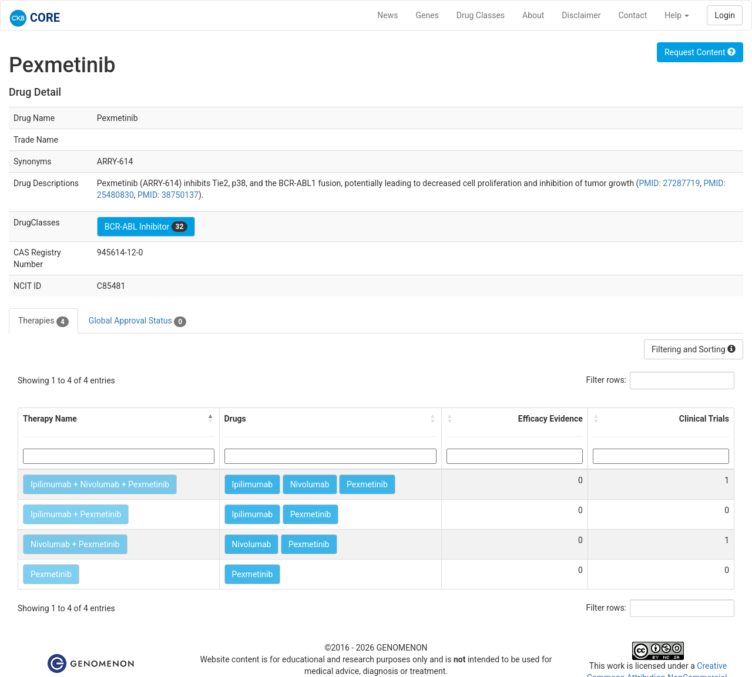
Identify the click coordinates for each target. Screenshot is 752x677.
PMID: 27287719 (669, 183)
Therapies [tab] (43, 321)
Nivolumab (310, 484)
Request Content (700, 52)
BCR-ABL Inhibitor (146, 226)
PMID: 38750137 (168, 195)
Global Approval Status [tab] (137, 321)
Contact (632, 15)
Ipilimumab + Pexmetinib (76, 514)
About (533, 15)
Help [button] (676, 15)
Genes (427, 15)
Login (724, 15)
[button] (210, 419)
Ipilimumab (252, 484)
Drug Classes (480, 15)
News (387, 15)
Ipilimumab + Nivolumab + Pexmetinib (100, 484)
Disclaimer (581, 15)
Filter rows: (606, 380)
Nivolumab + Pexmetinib (75, 544)
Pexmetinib (367, 484)
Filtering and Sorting (694, 349)
